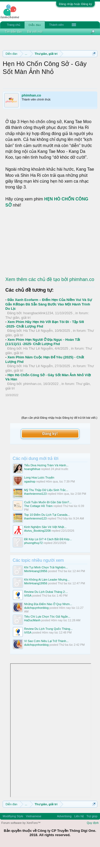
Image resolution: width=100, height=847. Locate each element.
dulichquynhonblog (36, 607)
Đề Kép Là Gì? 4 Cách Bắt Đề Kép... (48, 539)
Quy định (93, 822)
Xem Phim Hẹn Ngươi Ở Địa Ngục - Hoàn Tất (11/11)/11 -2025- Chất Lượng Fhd (42, 342)
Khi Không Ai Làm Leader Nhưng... (47, 579)
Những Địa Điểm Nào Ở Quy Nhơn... (48, 604)
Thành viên (56, 24)
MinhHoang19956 (35, 571)
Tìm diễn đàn (13, 31)
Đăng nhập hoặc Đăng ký (75, 4)
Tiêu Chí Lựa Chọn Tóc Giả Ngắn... (47, 616)
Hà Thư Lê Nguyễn (38, 331)
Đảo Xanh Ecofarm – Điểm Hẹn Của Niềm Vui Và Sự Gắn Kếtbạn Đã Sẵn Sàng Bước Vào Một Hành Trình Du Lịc (48, 304)
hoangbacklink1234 (38, 313)
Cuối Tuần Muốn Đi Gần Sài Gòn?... (48, 502)
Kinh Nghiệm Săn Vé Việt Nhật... (45, 527)
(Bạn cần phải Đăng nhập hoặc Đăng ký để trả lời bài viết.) (59, 417)
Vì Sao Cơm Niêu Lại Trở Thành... (46, 641)
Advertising (64, 816)
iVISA (28, 595)
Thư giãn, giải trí (18, 318)
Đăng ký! (50, 433)
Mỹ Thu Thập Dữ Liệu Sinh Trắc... (46, 490)
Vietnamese (33, 816)
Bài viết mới (35, 31)
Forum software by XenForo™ (21, 822)
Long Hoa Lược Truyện (39, 477)
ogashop (29, 481)
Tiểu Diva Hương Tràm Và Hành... (46, 465)
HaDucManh (32, 620)
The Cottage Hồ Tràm (38, 506)
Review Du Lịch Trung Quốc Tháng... (48, 628)
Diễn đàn (35, 25)
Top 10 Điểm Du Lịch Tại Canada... (47, 514)
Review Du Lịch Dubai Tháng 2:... (46, 591)
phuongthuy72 (33, 542)
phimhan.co (31, 95)
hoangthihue (32, 469)
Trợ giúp (91, 816)
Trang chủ (13, 24)
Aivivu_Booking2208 (37, 530)
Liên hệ (79, 816)
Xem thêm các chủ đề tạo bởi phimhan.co (49, 279)
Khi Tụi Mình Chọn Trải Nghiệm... (46, 567)
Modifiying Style (13, 816)
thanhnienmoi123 (35, 493)
